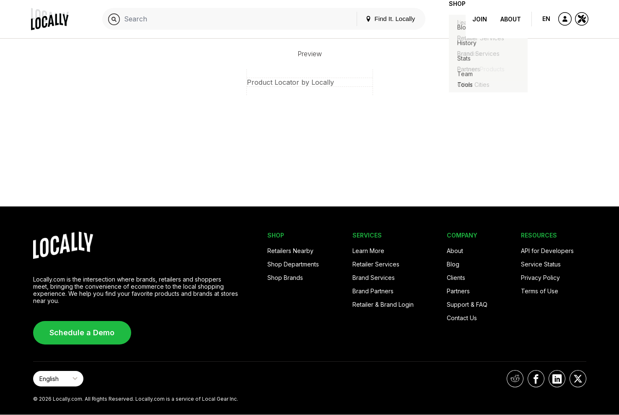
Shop (450, 19)
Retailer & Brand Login (383, 304)
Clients (456, 277)
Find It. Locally (376, 18)
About (510, 19)
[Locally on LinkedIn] (557, 378)
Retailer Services (375, 264)
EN (546, 18)
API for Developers (547, 250)
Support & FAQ (467, 304)
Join (479, 19)
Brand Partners (373, 291)
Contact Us (462, 317)
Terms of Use (539, 291)
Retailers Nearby (290, 250)
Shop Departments (293, 264)
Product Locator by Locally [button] (290, 82)
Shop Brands (285, 277)
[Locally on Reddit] (515, 378)
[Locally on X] (578, 378)
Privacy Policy (540, 277)
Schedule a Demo (81, 332)
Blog (453, 264)
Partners (458, 291)
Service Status (541, 264)
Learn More (368, 250)
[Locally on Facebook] (536, 378)
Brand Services (373, 277)
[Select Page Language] (58, 378)
